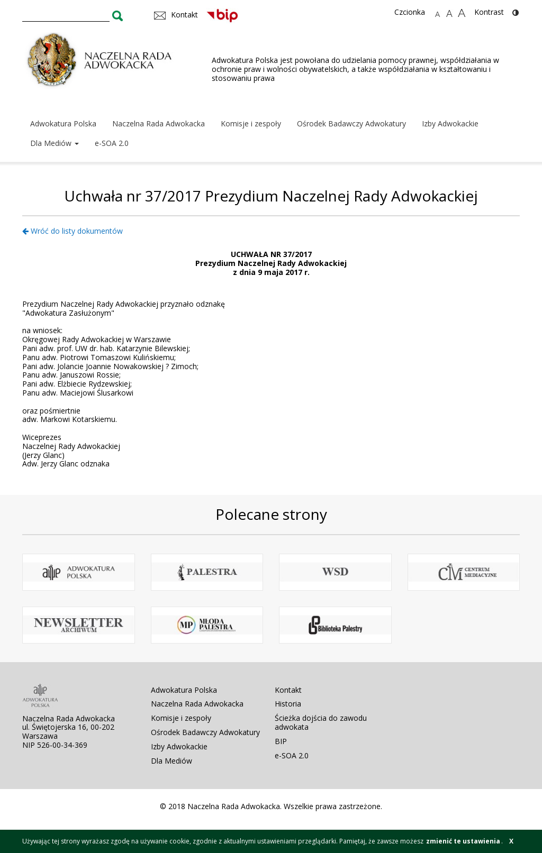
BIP (281, 741)
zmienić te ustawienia (463, 841)
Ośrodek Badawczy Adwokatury (351, 123)
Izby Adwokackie (450, 123)
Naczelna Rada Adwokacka (158, 123)
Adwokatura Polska (63, 123)
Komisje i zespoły (251, 123)
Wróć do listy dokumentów (72, 231)
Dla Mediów (54, 143)
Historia (288, 704)
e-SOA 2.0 (112, 143)
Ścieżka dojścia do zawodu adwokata (321, 722)
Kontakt (288, 690)
